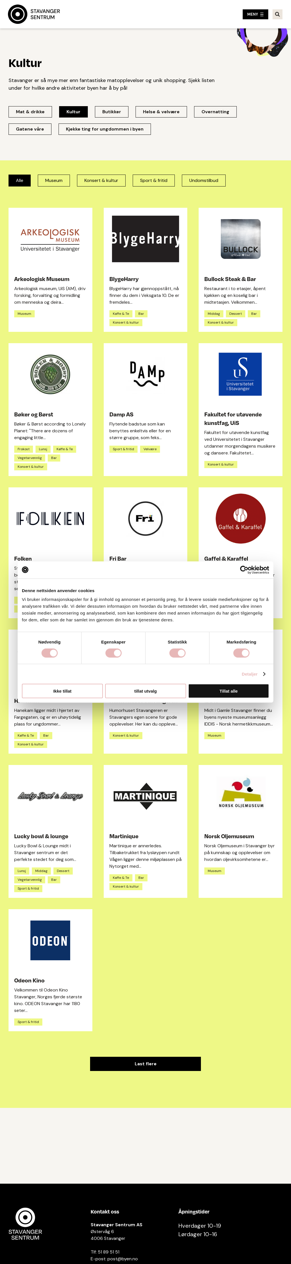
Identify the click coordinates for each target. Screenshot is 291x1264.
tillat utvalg (145, 691)
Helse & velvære (161, 112)
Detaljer (250, 673)
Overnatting (215, 112)
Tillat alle (229, 691)
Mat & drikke (30, 112)
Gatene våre (30, 129)
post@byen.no (122, 1259)
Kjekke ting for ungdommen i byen (105, 129)
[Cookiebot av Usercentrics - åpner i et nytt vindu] (244, 569)
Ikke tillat (62, 691)
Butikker (111, 112)
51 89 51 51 (108, 1252)
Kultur (73, 112)
